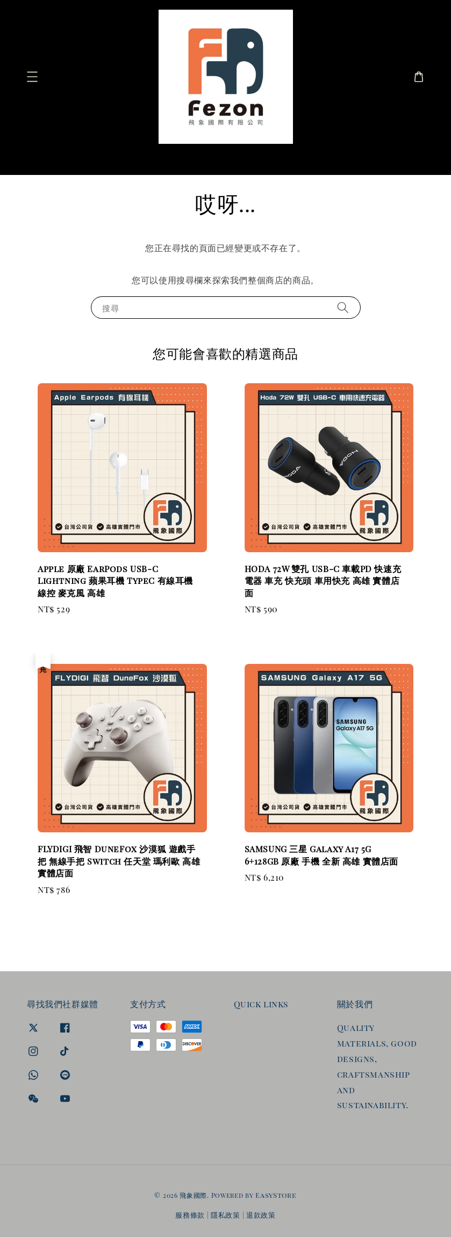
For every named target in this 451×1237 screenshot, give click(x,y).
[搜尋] (407, 158)
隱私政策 (225, 1214)
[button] (32, 77)
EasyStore (275, 1194)
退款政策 (261, 1214)
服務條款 (190, 1214)
